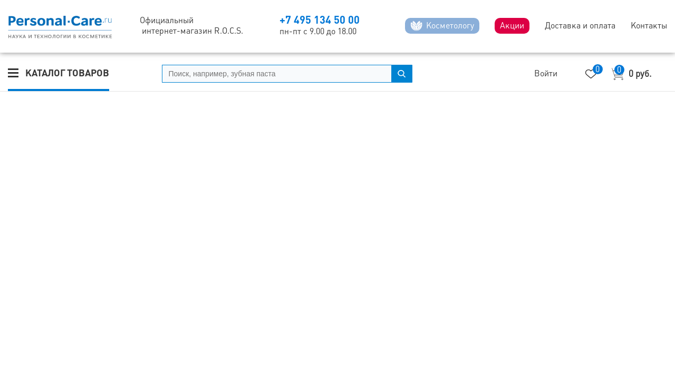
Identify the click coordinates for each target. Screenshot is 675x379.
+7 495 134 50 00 (319, 20)
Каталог (67, 72)
